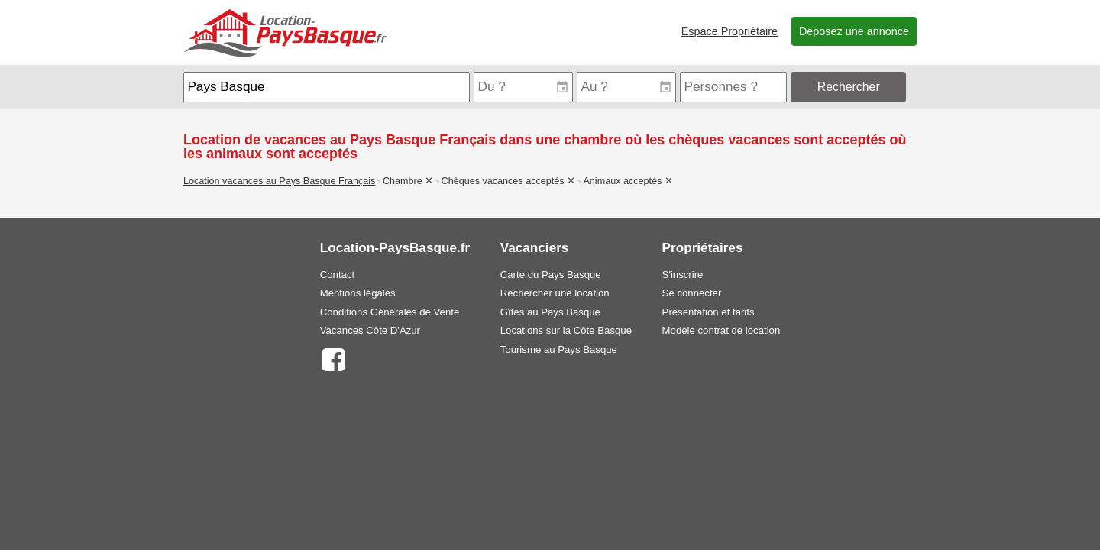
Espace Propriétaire (729, 31)
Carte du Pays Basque (550, 274)
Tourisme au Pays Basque (558, 349)
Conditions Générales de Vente (390, 312)
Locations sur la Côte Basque (566, 330)
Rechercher (848, 86)
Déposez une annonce (854, 31)
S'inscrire (683, 274)
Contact (337, 274)
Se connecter (692, 293)
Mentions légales (358, 293)
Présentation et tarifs (708, 312)
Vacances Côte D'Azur (370, 330)
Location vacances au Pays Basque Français (279, 181)
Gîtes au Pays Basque (550, 312)
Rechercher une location (555, 293)
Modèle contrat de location (721, 330)
